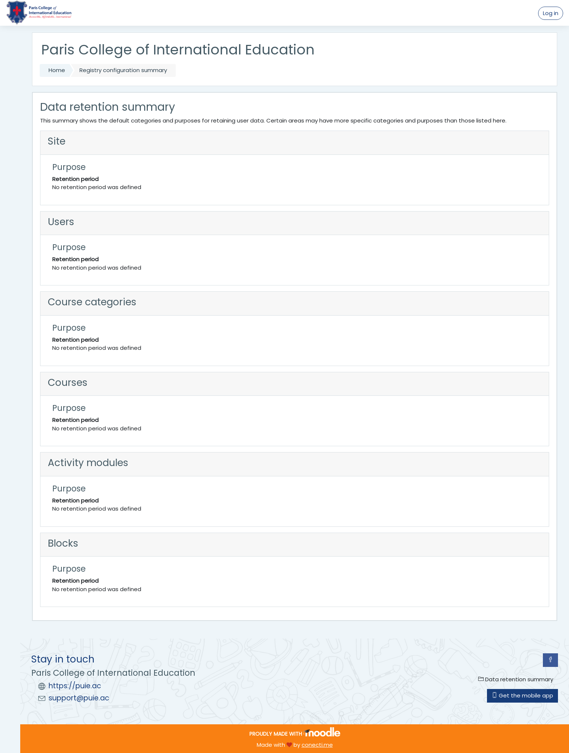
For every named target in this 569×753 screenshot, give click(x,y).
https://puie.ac (75, 686)
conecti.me (317, 745)
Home (57, 70)
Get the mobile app (522, 695)
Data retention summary (515, 679)
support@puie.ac (79, 698)
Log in (550, 13)
